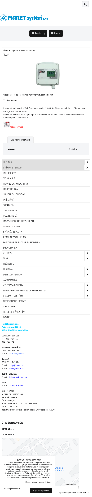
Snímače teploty (46, 167)
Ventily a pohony (46, 285)
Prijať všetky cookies (41, 490)
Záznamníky (10, 279)
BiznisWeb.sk (83, 492)
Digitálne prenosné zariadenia (21, 242)
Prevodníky (10, 247)
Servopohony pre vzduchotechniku (46, 290)
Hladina (46, 269)
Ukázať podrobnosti (12, 488)
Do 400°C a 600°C (12, 226)
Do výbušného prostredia (18, 221)
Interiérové (10, 173)
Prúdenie (8, 263)
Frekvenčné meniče (14, 301)
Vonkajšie (9, 178)
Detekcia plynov (46, 274)
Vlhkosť (46, 253)
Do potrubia (10, 189)
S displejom (10, 210)
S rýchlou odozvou (14, 194)
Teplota (46, 162)
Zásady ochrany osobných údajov (39, 482)
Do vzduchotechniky (15, 183)
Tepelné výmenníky (14, 311)
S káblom (8, 205)
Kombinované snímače (16, 237)
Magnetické (10, 215)
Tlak (46, 258)
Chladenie (9, 306)
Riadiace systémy (46, 296)
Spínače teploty (12, 231)
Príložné (8, 199)
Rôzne (6, 317)
